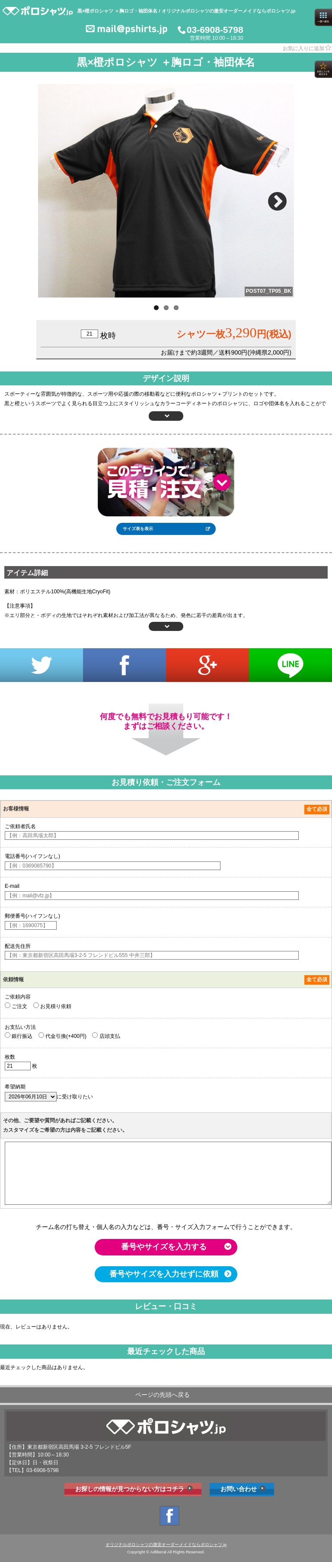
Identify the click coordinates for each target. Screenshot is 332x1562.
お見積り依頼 (52, 1005)
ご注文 (16, 1005)
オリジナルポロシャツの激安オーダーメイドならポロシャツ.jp (166, 1544)
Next (279, 197)
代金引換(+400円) (62, 1035)
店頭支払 (106, 1035)
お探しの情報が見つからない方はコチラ (129, 1488)
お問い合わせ (238, 1488)
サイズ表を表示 (138, 528)
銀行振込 (18, 1035)
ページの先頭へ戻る (162, 1394)
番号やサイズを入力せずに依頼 (163, 1274)
